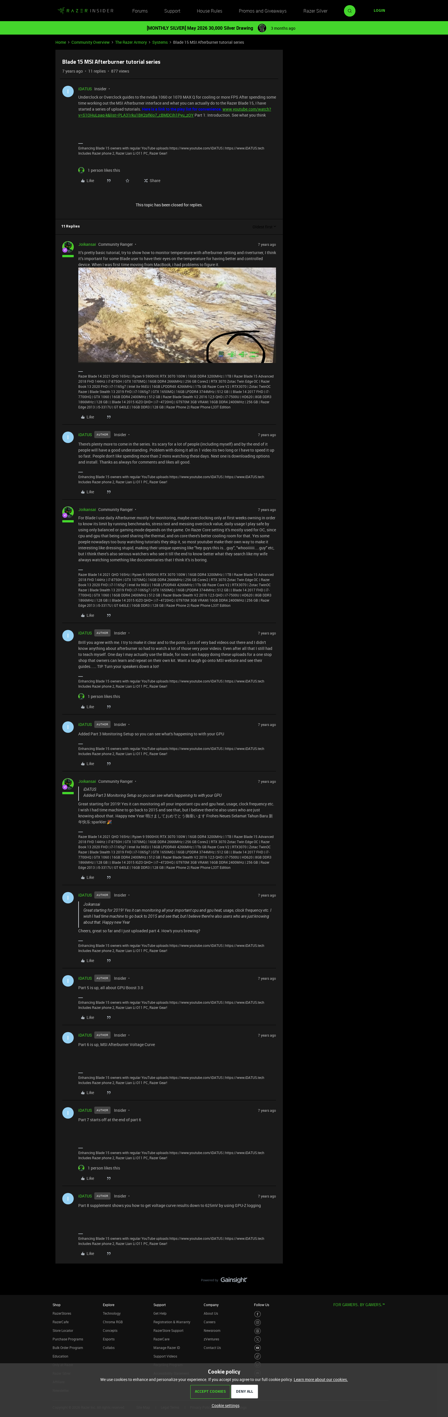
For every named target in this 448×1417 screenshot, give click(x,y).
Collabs (109, 1347)
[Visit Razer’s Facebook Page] (257, 1314)
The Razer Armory (131, 42)
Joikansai (87, 244)
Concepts (110, 1330)
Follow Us (261, 1304)
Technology (112, 1313)
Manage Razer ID (166, 1347)
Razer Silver (315, 11)
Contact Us (212, 1347)
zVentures (211, 1339)
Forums (140, 11)
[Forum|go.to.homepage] (85, 11)
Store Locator (63, 1330)
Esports (109, 1339)
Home (60, 42)
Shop (57, 1304)
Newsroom (212, 1330)
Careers (209, 1322)
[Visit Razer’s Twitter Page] (257, 1339)
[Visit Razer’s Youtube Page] (257, 1348)
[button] (379, 11)
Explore (108, 1304)
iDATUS (85, 88)
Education (60, 1356)
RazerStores (62, 1313)
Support (172, 11)
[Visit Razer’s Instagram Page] (257, 1322)
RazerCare (161, 1339)
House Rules (209, 11)
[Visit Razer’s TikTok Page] (257, 1356)
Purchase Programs (68, 1339)
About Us (211, 1313)
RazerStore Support (168, 1330)
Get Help (160, 1313)
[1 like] (99, 170)
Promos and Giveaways (263, 11)
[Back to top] (436, 1274)
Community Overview (90, 42)
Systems (160, 42)
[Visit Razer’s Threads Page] (257, 1331)
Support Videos (165, 1356)
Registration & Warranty (171, 1322)
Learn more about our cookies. (321, 1379)
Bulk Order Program (68, 1347)
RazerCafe (61, 1322)
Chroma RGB (113, 1322)
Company (211, 1304)
